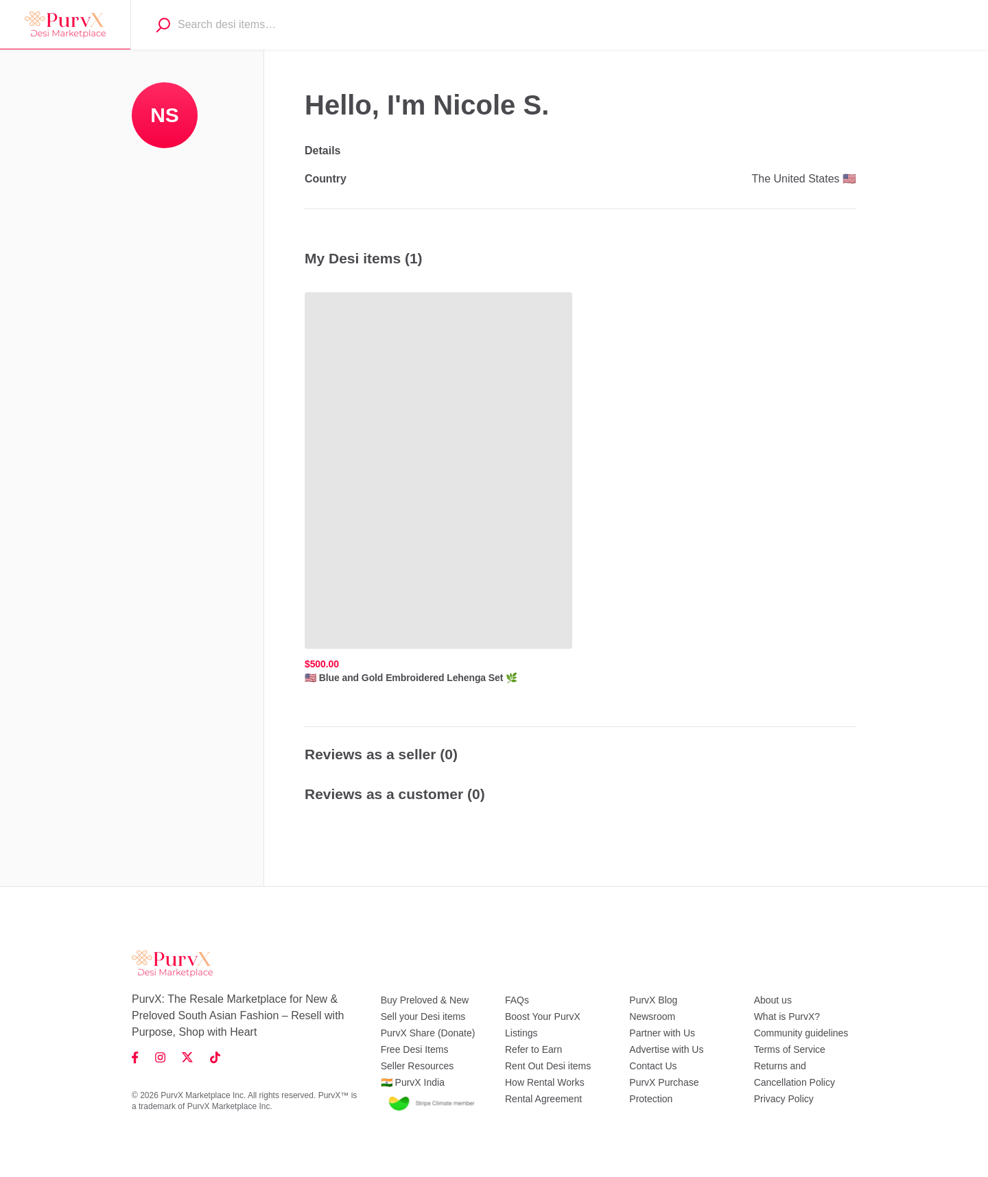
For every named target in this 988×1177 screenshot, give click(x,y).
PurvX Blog (653, 1000)
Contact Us (653, 1065)
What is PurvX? (787, 1016)
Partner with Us (662, 1032)
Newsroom (652, 1016)
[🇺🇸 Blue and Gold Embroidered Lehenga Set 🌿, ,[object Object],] (438, 488)
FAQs (517, 1000)
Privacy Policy (784, 1098)
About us (773, 1000)
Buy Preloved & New (425, 1000)
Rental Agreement (543, 1098)
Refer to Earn (533, 1049)
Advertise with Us (666, 1049)
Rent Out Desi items (548, 1065)
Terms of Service (789, 1049)
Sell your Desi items (423, 1016)
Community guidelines (801, 1032)
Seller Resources (417, 1065)
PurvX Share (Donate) (428, 1032)
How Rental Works (545, 1082)
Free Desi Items (415, 1049)
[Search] (162, 24)
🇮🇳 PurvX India (413, 1082)
